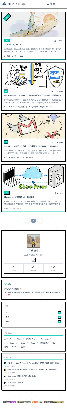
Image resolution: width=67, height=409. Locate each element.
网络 (6, 193)
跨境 (19, 208)
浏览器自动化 (22, 107)
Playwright (34, 107)
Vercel (12, 107)
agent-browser (46, 107)
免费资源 (30, 158)
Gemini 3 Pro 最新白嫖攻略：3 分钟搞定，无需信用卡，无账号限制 (31, 146)
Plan (7, 40)
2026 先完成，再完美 (12, 45)
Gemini (12, 158)
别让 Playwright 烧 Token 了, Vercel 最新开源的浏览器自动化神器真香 (32, 95)
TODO (7, 56)
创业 (21, 56)
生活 (15, 56)
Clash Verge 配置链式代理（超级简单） (20, 197)
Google (21, 158)
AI (6, 91)
